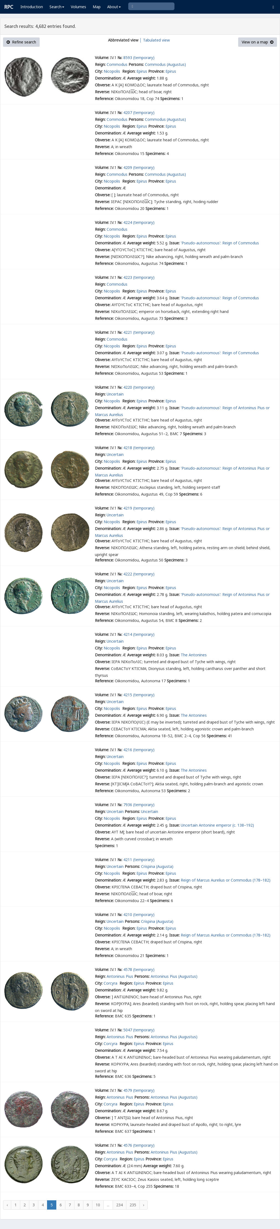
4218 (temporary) (138, 447)
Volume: (102, 57)
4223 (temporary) (138, 277)
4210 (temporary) (138, 914)
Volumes (78, 6)
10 (98, 1204)
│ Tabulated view (154, 40)
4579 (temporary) (138, 1090)
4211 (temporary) (138, 859)
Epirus (141, 71)
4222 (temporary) (138, 574)
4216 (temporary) (138, 749)
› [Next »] (143, 1204)
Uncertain (115, 394)
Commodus (117, 64)
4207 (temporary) (138, 112)
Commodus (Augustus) (165, 64)
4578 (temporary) (138, 969)
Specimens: (170, 98)
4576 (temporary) (138, 1145)
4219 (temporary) (138, 508)
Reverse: (102, 91)
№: (120, 57)
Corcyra (111, 983)
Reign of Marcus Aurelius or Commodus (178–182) (225, 880)
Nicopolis (112, 71)
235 (133, 1204)
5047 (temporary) (138, 1029)
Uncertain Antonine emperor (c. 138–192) (217, 825)
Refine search (21, 42)
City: (99, 71)
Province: (156, 71)
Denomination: (108, 78)
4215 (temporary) (138, 694)
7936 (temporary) (138, 804)
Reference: (104, 98)
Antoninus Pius (120, 976)
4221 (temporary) (138, 332)
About (114, 6)
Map (97, 6)
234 (119, 1204)
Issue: (174, 242)
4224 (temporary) (138, 222)
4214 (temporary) (138, 634)
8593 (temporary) (138, 57)
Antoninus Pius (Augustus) (174, 976)
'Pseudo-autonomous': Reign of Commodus (220, 242)
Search (56, 6)
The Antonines (194, 654)
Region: (128, 71)
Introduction (32, 6)
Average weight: (141, 78)
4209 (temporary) (138, 167)
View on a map (257, 42)
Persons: (136, 64)
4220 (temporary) (138, 387)
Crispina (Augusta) (157, 866)
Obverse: (102, 84)
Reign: (100, 64)
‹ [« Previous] (7, 1204)
